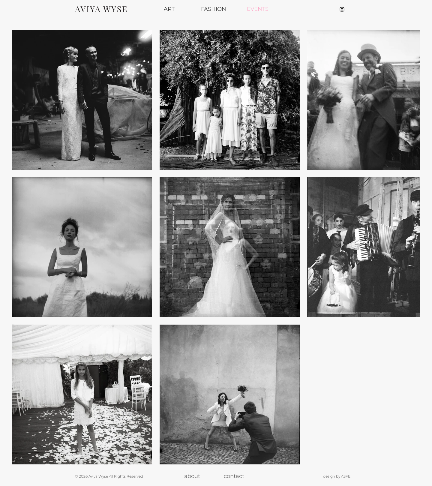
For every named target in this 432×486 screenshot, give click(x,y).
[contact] (234, 476)
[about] (192, 476)
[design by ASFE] (329, 476)
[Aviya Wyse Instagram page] (342, 9)
